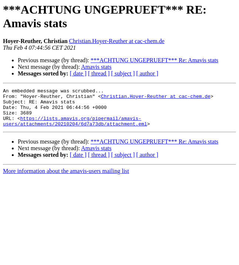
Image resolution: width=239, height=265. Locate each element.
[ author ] (147, 73)
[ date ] (78, 73)
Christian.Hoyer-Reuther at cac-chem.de (116, 41)
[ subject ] (123, 73)
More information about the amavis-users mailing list (66, 179)
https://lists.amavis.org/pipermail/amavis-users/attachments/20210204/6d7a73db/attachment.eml (75, 128)
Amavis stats (96, 67)
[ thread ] (99, 73)
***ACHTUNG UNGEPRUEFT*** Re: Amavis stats (154, 60)
